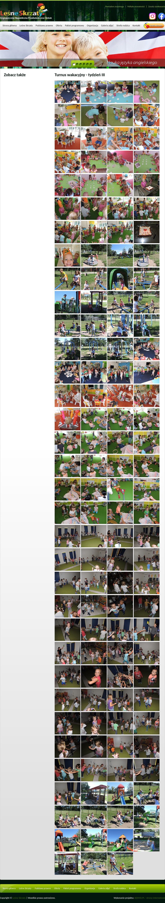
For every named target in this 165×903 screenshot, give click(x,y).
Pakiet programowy (74, 25)
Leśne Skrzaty (26, 25)
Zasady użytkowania (156, 6)
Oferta (59, 25)
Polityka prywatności (136, 6)
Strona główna (10, 25)
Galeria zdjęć (107, 25)
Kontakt (136, 25)
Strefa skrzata (156, 25)
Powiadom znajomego (114, 6)
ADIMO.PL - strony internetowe (150, 897)
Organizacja (92, 25)
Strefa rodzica (123, 25)
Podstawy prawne (44, 25)
